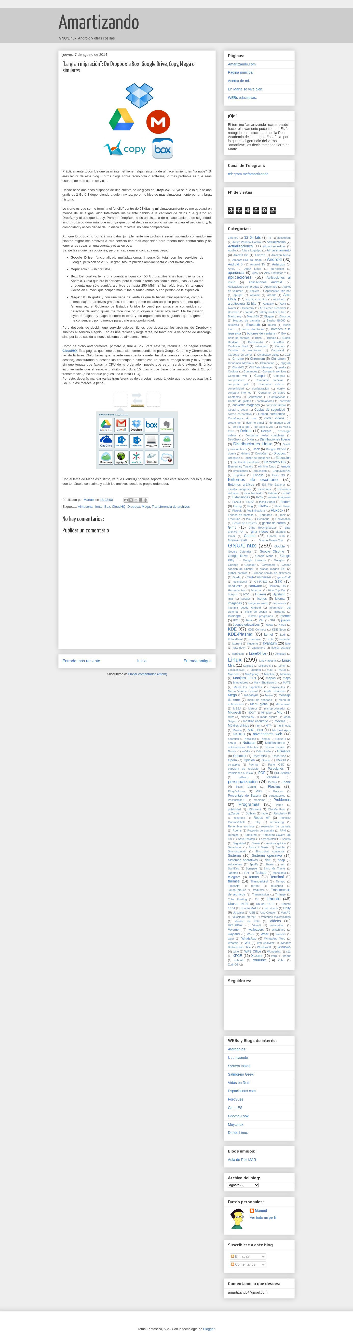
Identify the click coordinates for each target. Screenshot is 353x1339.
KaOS (282, 624)
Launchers (258, 647)
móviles (280, 721)
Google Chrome (272, 551)
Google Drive (238, 556)
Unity (287, 908)
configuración (260, 388)
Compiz (259, 376)
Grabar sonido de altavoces (272, 572)
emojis (286, 466)
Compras (279, 375)
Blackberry (234, 316)
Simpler (281, 847)
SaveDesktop (246, 838)
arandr (271, 295)
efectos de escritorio (246, 462)
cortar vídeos (274, 418)
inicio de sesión (256, 611)
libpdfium (238, 653)
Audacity (268, 303)
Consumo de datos (272, 392)
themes (234, 881)
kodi (283, 634)
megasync (251, 695)
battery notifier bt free (272, 312)
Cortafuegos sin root (242, 418)
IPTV (236, 620)
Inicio (141, 661)
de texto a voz (263, 426)
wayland (234, 934)
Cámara (280, 346)
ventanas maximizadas (276, 916)
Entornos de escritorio (253, 479)
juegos (286, 620)
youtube (259, 960)
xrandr (286, 955)
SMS (268, 860)
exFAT (287, 493)
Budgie (271, 337)
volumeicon (277, 925)
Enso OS (278, 475)
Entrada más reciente (81, 661)
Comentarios (243, 1264)
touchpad (277, 885)
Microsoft (234, 712)
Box (107, 506)
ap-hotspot (277, 268)
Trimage (280, 894)
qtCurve (233, 813)
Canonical (277, 350)
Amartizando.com (242, 64)
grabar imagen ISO (273, 568)
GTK (278, 581)
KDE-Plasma (240, 634)
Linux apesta (267, 660)
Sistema (234, 855)
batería (249, 312)
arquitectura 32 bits (242, 303)
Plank (287, 782)
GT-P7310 (260, 581)
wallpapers (256, 929)
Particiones (275, 768)
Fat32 (250, 501)
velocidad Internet (244, 916)
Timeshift (233, 885)
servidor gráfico (276, 843)
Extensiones (241, 497)
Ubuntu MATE (249, 908)
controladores (265, 401)
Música (237, 730)
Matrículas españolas (248, 687)
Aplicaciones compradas (243, 286)
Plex (259, 791)
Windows (284, 947)
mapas (271, 678)
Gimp (232, 527)
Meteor (252, 708)
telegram (234, 877)
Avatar (232, 308)
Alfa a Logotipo (251, 250)
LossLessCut (236, 669)
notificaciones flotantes (243, 747)
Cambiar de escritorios (244, 350)
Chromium (257, 358)
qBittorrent (254, 809)
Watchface (278, 929)
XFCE (237, 956)
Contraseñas (277, 396)
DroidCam (261, 453)
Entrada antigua (198, 661)
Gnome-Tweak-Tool (271, 540)
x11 (288, 951)
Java (248, 620)
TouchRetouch (237, 889)
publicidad (234, 809)
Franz (282, 514)
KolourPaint (235, 639)
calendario (261, 346)
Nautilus (239, 734)
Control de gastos (239, 401)
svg (283, 864)
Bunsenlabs (255, 342)
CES (288, 354)
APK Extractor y (275, 272)
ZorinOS (233, 964)
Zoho (281, 960)
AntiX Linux (252, 268)
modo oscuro (268, 716)
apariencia (236, 273)
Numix (232, 751)
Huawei (260, 594)
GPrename (269, 564)
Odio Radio (263, 751)
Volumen (234, 929)
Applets (254, 290)
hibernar (256, 590)
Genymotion (283, 518)
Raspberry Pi (282, 813)
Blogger (269, 316)
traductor (258, 889)
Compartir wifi (237, 375)
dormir (232, 453)
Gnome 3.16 (275, 536)
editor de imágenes (258, 457)
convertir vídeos (276, 405)
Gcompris (263, 518)
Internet (285, 616)
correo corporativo (240, 414)
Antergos (278, 264)
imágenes (235, 603)
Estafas (272, 493)
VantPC (286, 912)
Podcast (278, 791)
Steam (269, 864)
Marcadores (240, 682)
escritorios (264, 489)
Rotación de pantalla (260, 830)
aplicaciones (239, 277)
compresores (236, 380)
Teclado (260, 873)
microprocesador (274, 708)
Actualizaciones (240, 246)
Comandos (250, 371)
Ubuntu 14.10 (265, 903)
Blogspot (285, 316)
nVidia (246, 751)
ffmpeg (237, 506)
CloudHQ (69, 351)
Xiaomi (256, 956)
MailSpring (252, 674)
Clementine (267, 363)
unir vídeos (271, 908)
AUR (283, 303)
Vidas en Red (238, 1083)
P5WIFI (281, 760)
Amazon (260, 255)
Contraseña (255, 396)
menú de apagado (259, 699)
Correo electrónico (271, 414)
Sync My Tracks (275, 868)
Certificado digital (268, 354)
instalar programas (260, 616)
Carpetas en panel (240, 354)
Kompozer (255, 639)
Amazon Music (281, 255)
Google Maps (264, 555)
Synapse (251, 868)
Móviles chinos (238, 725)
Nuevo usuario (275, 747)
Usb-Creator (268, 912)
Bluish (272, 324)
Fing (250, 506)
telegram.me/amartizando (248, 174)
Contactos (234, 396)
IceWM (245, 598)
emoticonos (240, 470)
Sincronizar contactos (269, 851)
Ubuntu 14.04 (238, 904)
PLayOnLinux (236, 791)
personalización (243, 781)
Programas (249, 804)
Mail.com (233, 674)
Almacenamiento (90, 506)
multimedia (284, 725)
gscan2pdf (284, 577)
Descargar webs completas (265, 435)
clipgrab (286, 363)
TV (257, 899)
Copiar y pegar (238, 409)
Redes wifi (262, 818)
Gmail (231, 536)
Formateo (266, 514)
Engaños (239, 475)
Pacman (254, 764)
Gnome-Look (238, 1116)
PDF (261, 773)
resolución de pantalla (276, 826)
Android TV (257, 264)
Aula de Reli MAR (242, 1160)
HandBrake (235, 585)
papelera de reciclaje (243, 768)
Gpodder (250, 564)
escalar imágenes (239, 489)
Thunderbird (259, 881)
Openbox (239, 756)
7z (269, 237)
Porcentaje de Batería (244, 795)
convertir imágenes (246, 405)
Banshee (233, 312)
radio (265, 813)
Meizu (269, 695)
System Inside (239, 1066)
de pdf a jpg (241, 426)
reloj (257, 822)
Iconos (262, 598)
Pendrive (272, 777)
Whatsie (233, 942)
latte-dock (239, 647)
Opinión (249, 760)
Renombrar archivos (241, 826)
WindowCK (264, 947)
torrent (255, 885)
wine (236, 951)
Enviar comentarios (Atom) (147, 674)
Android (274, 259)
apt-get (238, 295)
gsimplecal (240, 581)
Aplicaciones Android (265, 282)
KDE (232, 629)
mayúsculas (277, 687)
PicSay (272, 782)
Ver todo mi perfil (263, 1217)
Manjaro (285, 674)
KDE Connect (257, 629)
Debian (245, 431)
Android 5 (235, 264)
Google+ (279, 560)
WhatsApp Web (274, 938)
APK (255, 272)
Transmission (260, 894)
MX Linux (255, 730)
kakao (269, 624)
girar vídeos (259, 531)
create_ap (234, 422)
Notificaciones (275, 743)
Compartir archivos (274, 371)
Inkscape (234, 616)
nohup (232, 742)
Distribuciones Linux (252, 443)
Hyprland (279, 594)
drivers (245, 453)
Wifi (247, 943)
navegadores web (267, 734)
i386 (230, 598)
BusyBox (278, 342)
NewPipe (250, 738)
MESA (237, 708)
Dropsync (234, 457)
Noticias (248, 743)
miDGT (251, 712)
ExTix (259, 497)
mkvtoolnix (247, 716)
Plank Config (246, 786)
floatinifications (256, 510)
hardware (255, 586)
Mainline (269, 674)
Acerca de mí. (239, 81)
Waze (250, 934)
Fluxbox (277, 510)
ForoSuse (235, 1099)
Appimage (270, 286)
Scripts (286, 838)
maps (287, 678)
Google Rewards (254, 560)
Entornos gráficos (241, 484)
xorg (274, 955)
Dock (256, 449)
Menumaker (283, 704)
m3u (270, 669)
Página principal (240, 72)
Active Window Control (246, 242)
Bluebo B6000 (276, 320)
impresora (280, 603)
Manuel (261, 1211)
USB (252, 912)
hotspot (232, 594)
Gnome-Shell (237, 540)
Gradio (237, 577)
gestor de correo (274, 523)
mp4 (258, 725)
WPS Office (252, 951)
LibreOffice (257, 653)
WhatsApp (248, 938)
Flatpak (237, 510)
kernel (268, 634)
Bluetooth (253, 325)
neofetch (233, 738)
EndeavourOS (282, 470)
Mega (146, 506)
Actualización (276, 242)
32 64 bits (252, 237)
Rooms (237, 830)
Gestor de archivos (244, 523)
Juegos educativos (246, 624)
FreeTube (234, 518)
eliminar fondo (267, 466)
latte (288, 643)
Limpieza (280, 653)
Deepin (266, 431)
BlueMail (233, 324)
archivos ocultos (256, 299)
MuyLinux (235, 1124)
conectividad (236, 388)
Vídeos (275, 921)
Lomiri (282, 665)
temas (254, 877)
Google (279, 546)
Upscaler (238, 912)
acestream (284, 237)
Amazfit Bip (240, 255)
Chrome (238, 358)
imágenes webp (258, 603)
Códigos (233, 371)
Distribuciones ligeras (275, 439)
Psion (279, 804)
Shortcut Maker (259, 847)
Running (233, 834)
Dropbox (133, 506)
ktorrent (237, 643)
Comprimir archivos (269, 380)
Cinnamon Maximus (241, 363)
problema (259, 799)
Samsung (250, 834)
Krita (271, 639)
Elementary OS (275, 462)
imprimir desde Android (244, 607)
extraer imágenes (279, 497)
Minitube (266, 712)
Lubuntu (256, 669)
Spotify (253, 864)
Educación (283, 458)
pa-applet (234, 764)
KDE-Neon (279, 629)
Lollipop (248, 665)
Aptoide (255, 295)
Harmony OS (277, 585)
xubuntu (239, 960)
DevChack (234, 439)
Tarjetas (233, 872)
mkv (231, 717)
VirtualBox (235, 925)
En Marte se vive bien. (245, 89)
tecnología (279, 872)
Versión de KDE (247, 921)
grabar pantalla (238, 572)
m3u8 (282, 669)
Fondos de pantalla (240, 514)
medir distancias (275, 691)
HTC (246, 594)
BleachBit (253, 316)
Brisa (258, 337)
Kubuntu (252, 643)
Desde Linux (238, 1133)
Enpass (258, 475)
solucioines (235, 864)
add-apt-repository (274, 246)
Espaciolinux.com (242, 1091)
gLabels (281, 531)
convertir (285, 401)
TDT (246, 872)
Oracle (266, 760)
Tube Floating (237, 899)
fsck (248, 518)
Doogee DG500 (276, 449)
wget (231, 938)
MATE (287, 682)
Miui (280, 712)
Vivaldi (256, 925)
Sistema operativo (267, 855)
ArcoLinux (279, 299)
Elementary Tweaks (240, 466)
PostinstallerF (236, 799)
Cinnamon (278, 358)
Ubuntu (273, 898)
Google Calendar (239, 551)
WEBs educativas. (242, 98)
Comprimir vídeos (271, 384)
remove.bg (277, 822)
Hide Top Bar (277, 590)
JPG (272, 620)
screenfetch (268, 838)
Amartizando (98, 23)
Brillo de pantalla (239, 337)
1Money (233, 237)
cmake (282, 367)
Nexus (266, 738)
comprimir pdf (238, 384)
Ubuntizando (238, 1057)
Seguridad (239, 843)
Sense (256, 843)
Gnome (249, 536)
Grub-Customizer (259, 577)
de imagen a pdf (280, 422)
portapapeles (277, 795)
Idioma (279, 598)
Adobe (232, 250)
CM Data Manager (261, 367)
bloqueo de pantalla (246, 320)
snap (281, 860)
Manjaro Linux (244, 678)
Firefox (263, 506)
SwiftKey (233, 868)
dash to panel (255, 422)
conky (281, 388)
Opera (232, 760)
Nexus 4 (280, 738)
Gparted (233, 564)
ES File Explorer (273, 484)
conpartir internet (239, 392)
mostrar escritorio (255, 721)
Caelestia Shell (238, 346)
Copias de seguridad (269, 409)
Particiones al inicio (240, 772)
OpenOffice (259, 755)
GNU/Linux (242, 545)
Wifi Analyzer (265, 942)
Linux (235, 660)
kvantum (270, 643)
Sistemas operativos (243, 860)
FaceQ (236, 501)
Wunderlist (274, 951)
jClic (261, 620)
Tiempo (280, 881)
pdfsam (243, 777)
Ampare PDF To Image (247, 259)
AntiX (231, 268)
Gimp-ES (235, 1108)
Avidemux (248, 308)
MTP (269, 725)
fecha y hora (267, 501)
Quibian (251, 813)
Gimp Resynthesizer (262, 527)
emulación (260, 470)
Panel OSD (276, 764)
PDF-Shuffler (282, 772)
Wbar (264, 934)
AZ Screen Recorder (273, 308)
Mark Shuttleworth (265, 682)
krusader (285, 639)
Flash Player (283, 506)
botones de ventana (261, 333)
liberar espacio (281, 647)
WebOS (281, 934)
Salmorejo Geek (240, 1074)
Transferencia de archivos (171, 506)
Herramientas (236, 590)
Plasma (274, 786)
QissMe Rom (276, 809)
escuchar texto (253, 493)
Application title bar (278, 290)
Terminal (277, 877)
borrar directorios (253, 329)
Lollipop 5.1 (266, 665)
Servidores (234, 847)
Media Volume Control (242, 691)
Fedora (285, 502)
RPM (283, 830)
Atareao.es (236, 1049)
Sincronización (237, 851)
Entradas (240, 1256)
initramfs (279, 611)
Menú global (259, 704)
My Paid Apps (281, 730)
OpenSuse (279, 755)
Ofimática (284, 751)
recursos (239, 817)
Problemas (282, 800)
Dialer (250, 439)
